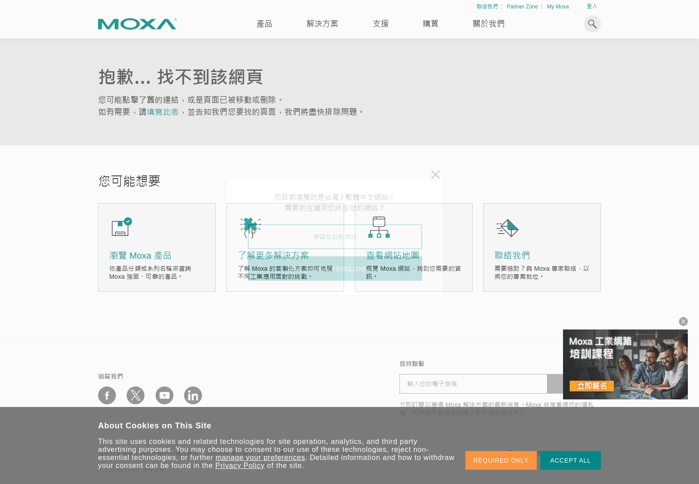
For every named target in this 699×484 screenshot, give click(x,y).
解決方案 (322, 24)
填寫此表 (163, 112)
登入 (592, 6)
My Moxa (558, 6)
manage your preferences (260, 457)
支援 (381, 24)
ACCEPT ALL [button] (570, 460)
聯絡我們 (487, 6)
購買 (431, 24)
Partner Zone (522, 6)
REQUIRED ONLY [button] (501, 460)
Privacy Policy (240, 465)
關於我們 (489, 24)
